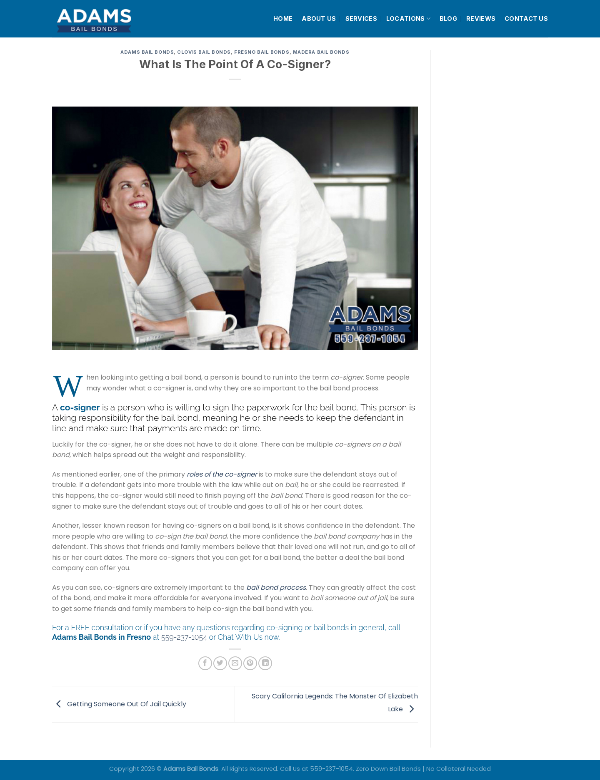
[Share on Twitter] (220, 663)
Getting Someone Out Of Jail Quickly (119, 703)
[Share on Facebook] (205, 663)
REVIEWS (480, 18)
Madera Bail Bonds (321, 52)
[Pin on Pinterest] (250, 663)
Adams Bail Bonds (147, 52)
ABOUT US (319, 18)
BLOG (448, 18)
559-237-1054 (184, 637)
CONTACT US (526, 18)
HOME (282, 18)
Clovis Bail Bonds (204, 52)
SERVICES (361, 18)
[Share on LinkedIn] (265, 663)
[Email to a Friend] (235, 663)
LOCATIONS (408, 18)
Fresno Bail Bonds (262, 52)
